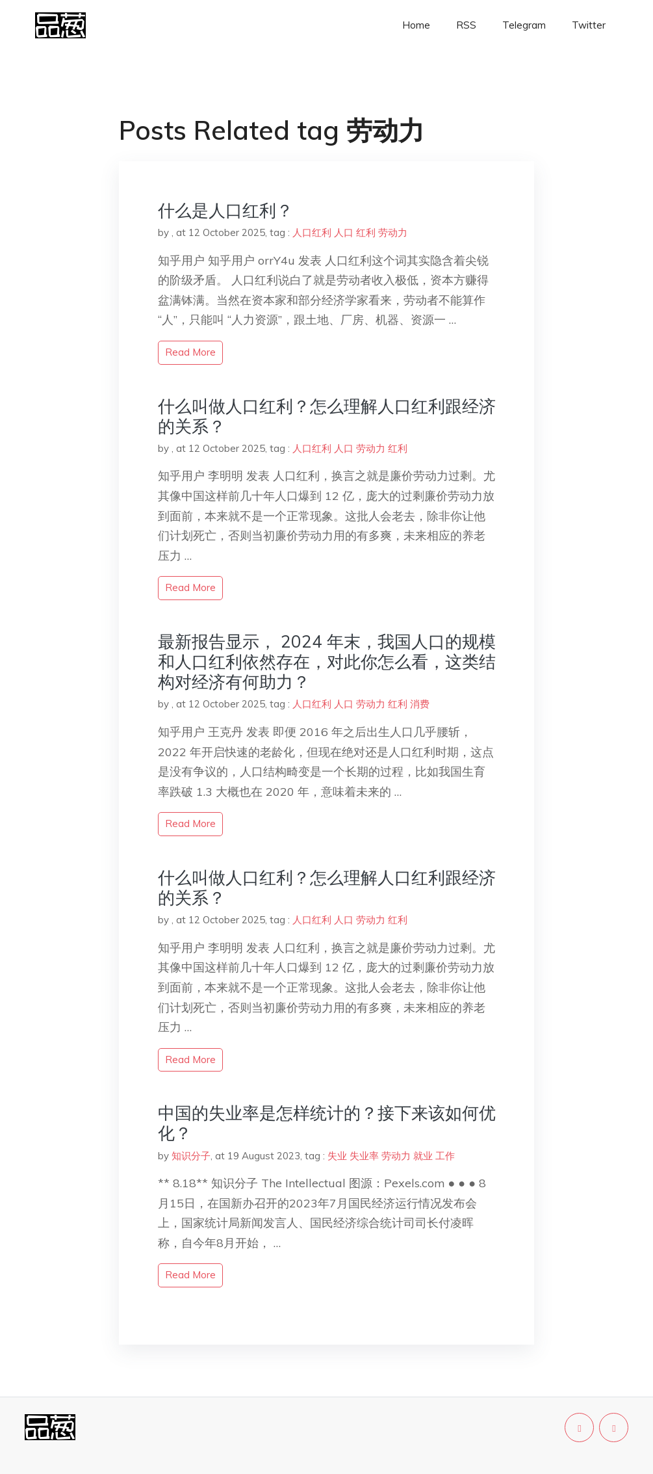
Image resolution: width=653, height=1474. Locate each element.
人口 (343, 232)
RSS (466, 25)
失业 (337, 1156)
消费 (419, 704)
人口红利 (311, 232)
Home (416, 25)
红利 (366, 232)
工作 (445, 1156)
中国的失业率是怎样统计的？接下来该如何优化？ (327, 1123)
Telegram (524, 25)
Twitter (589, 25)
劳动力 (392, 232)
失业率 (364, 1156)
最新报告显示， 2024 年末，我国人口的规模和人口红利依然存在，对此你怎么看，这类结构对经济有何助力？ (327, 661)
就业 (423, 1156)
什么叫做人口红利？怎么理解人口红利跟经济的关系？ (327, 416)
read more (190, 352)
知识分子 (191, 1156)
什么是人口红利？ (225, 210)
